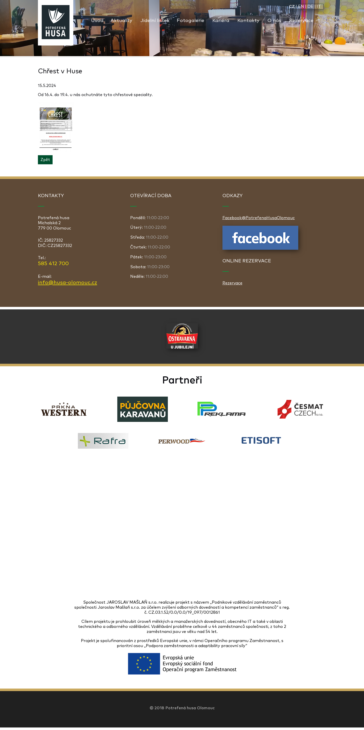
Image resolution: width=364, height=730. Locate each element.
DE (310, 7)
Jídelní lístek (155, 20)
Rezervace (301, 20)
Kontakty (248, 20)
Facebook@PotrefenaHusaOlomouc (258, 218)
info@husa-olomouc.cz (67, 282)
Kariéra (220, 20)
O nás (274, 20)
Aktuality (121, 20)
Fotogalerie (190, 20)
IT (319, 7)
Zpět (45, 160)
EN (301, 7)
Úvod (97, 20)
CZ (292, 7)
